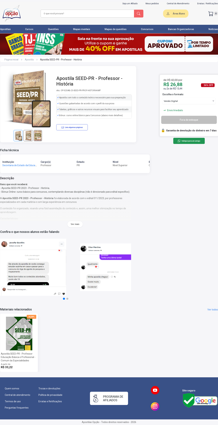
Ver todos (212, 309)
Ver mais (75, 224)
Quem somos (12, 388)
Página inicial (11, 59)
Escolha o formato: (173, 94)
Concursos (147, 29)
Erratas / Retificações (207, 3)
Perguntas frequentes (17, 407)
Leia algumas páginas (72, 127)
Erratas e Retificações (50, 401)
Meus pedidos (152, 3)
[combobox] (87, 13)
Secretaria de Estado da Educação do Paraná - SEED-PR (32, 165)
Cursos (29, 29)
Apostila (29, 59)
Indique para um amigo (189, 141)
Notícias (213, 29)
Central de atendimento (17, 395)
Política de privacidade (50, 395)
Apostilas (5, 29)
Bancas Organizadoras (181, 29)
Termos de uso (13, 401)
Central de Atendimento (178, 3)
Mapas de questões (116, 29)
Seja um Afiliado (130, 3)
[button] (64, 299)
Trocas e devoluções (49, 388)
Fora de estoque (189, 119)
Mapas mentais (81, 29)
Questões (53, 29)
